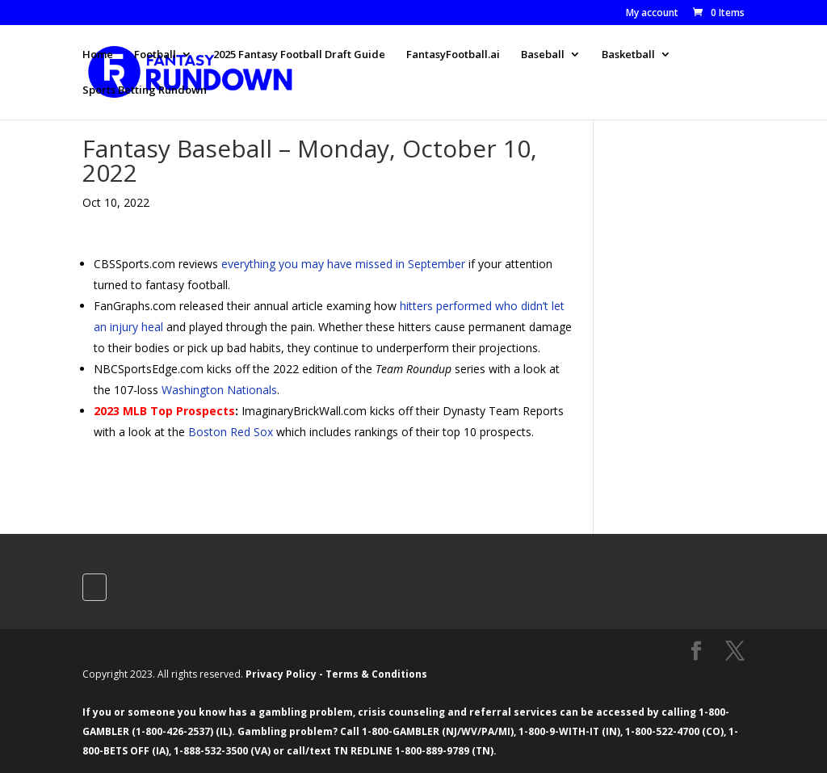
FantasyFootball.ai (453, 54)
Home (97, 54)
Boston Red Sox (230, 431)
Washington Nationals (219, 389)
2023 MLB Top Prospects (164, 410)
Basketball (628, 54)
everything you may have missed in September (343, 263)
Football (155, 54)
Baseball (543, 54)
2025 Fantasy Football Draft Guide (299, 54)
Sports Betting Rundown (144, 90)
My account (652, 13)
